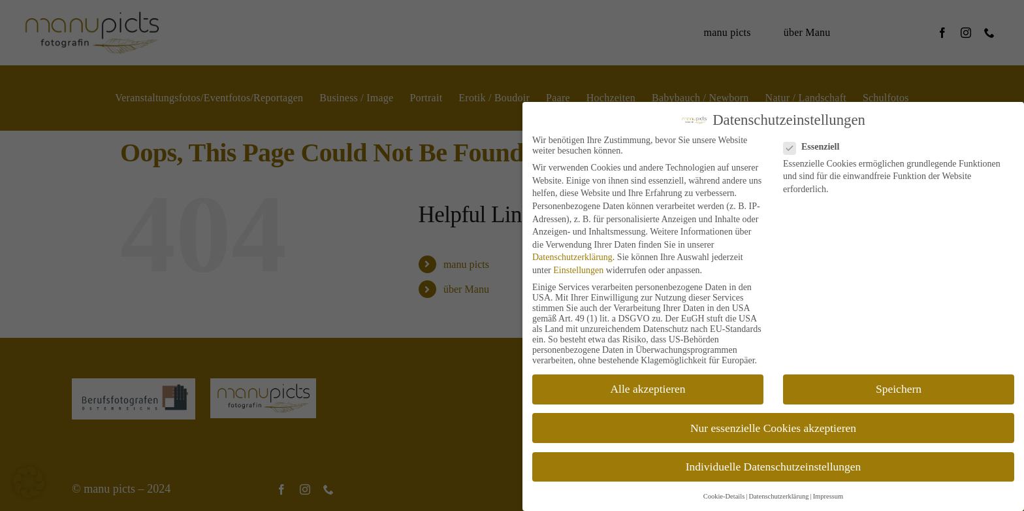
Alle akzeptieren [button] (647, 388)
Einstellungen (578, 270)
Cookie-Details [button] (724, 496)
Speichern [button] (898, 388)
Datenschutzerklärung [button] (778, 496)
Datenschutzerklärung (572, 257)
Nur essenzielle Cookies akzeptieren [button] (773, 428)
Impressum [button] (828, 496)
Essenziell (816, 147)
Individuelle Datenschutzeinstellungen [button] (773, 466)
